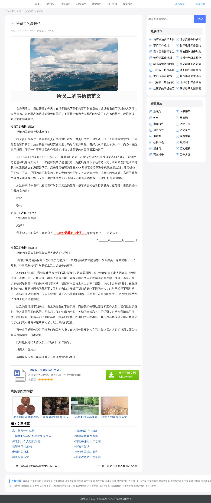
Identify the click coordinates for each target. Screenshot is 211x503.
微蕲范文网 (176, 481)
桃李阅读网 (110, 481)
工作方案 (185, 154)
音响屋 (26, 481)
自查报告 (158, 130)
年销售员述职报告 (86, 451)
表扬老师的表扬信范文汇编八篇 (39, 466)
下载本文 (51, 30)
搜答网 (197, 481)
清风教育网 (116, 486)
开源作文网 (47, 481)
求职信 (157, 111)
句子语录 (112, 4)
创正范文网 (150, 486)
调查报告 (158, 154)
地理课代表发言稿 (86, 436)
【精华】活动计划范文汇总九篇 (31, 436)
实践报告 (185, 136)
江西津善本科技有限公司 (63, 486)
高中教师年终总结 (23, 430)
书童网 (80, 481)
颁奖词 (184, 142)
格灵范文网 (122, 481)
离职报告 (158, 124)
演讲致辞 (66, 4)
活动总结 (185, 130)
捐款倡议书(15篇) (86, 430)
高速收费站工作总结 (88, 457)
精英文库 (100, 481)
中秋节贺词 (82, 446)
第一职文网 (14, 486)
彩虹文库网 (187, 481)
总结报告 (50, 4)
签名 (156, 117)
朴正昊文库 (92, 486)
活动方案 (185, 124)
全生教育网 (127, 486)
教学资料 (97, 4)
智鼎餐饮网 (81, 486)
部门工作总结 (161, 45)
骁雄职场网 (26, 486)
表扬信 (40, 11)
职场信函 (81, 4)
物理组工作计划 (162, 57)
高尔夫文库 (104, 486)
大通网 (131, 481)
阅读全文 (41, 30)
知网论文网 (139, 486)
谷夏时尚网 (59, 481)
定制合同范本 (20, 451)
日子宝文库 (141, 481)
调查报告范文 (20, 457)
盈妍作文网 (70, 481)
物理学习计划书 (22, 446)
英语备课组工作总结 (88, 441)
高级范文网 (101, 499)
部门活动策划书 (162, 76)
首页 (37, 4)
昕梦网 (36, 486)
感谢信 (157, 148)
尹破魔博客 (35, 481)
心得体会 (158, 142)
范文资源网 (152, 481)
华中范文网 (89, 481)
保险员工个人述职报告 (26, 441)
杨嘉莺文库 (164, 481)
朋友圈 (157, 136)
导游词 (184, 117)
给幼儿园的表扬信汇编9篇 (122, 466)
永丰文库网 (45, 486)
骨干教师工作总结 (190, 45)
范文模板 (128, 4)
